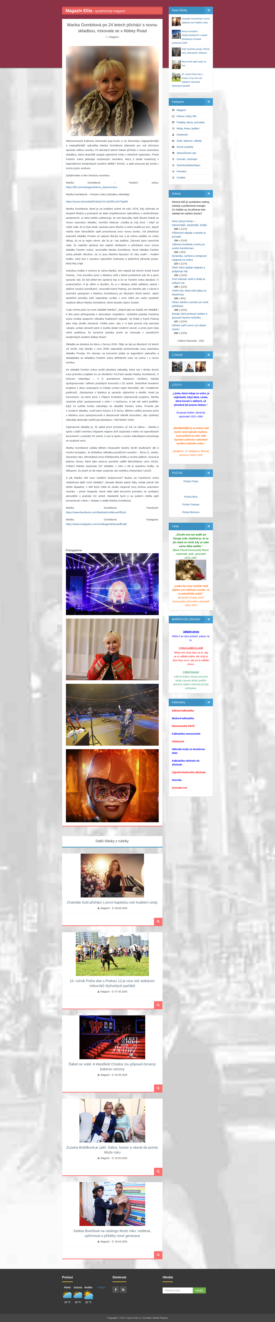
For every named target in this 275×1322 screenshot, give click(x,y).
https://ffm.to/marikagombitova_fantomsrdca (91, 187)
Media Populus (160, 1318)
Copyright (112, 1318)
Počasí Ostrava (190, 504)
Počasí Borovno (191, 512)
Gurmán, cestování (187, 159)
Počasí (101, 1287)
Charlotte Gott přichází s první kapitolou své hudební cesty (112, 902)
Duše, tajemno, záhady (189, 140)
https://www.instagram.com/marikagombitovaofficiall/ (96, 524)
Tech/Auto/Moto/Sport (188, 165)
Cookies (181, 177)
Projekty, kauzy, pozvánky (191, 122)
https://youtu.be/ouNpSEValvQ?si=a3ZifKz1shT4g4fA (97, 201)
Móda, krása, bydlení (188, 128)
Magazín (114, 37)
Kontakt (147, 1318)
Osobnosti (182, 134)
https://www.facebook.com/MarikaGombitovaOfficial (96, 512)
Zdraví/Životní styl (186, 153)
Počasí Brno (190, 496)
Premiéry (181, 171)
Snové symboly (185, 146)
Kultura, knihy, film (186, 116)
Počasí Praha (190, 481)
